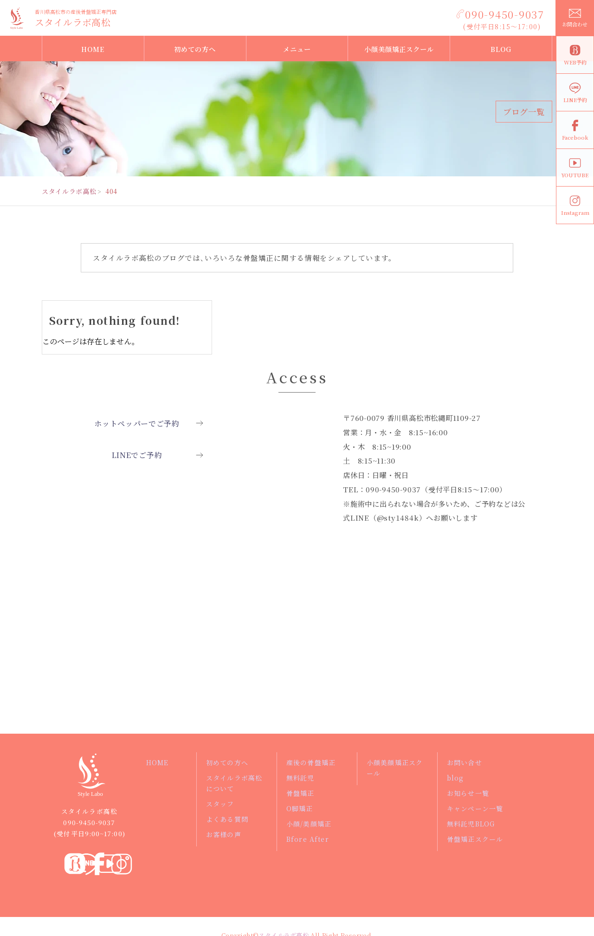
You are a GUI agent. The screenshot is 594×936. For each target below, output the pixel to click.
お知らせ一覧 (468, 793)
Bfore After (307, 839)
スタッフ (220, 803)
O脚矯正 (299, 808)
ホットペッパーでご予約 (137, 425)
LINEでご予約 (136, 460)
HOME (92, 49)
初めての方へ (195, 49)
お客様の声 (224, 834)
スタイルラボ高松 (72, 22)
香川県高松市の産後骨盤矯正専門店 (75, 11)
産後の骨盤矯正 (311, 762)
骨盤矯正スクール (475, 839)
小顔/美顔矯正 (309, 823)
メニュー (297, 49)
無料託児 (300, 777)
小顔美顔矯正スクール (399, 49)
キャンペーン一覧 (475, 808)
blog (455, 777)
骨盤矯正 (300, 793)
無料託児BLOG (471, 823)
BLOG (501, 49)
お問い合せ (465, 762)
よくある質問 (227, 819)
